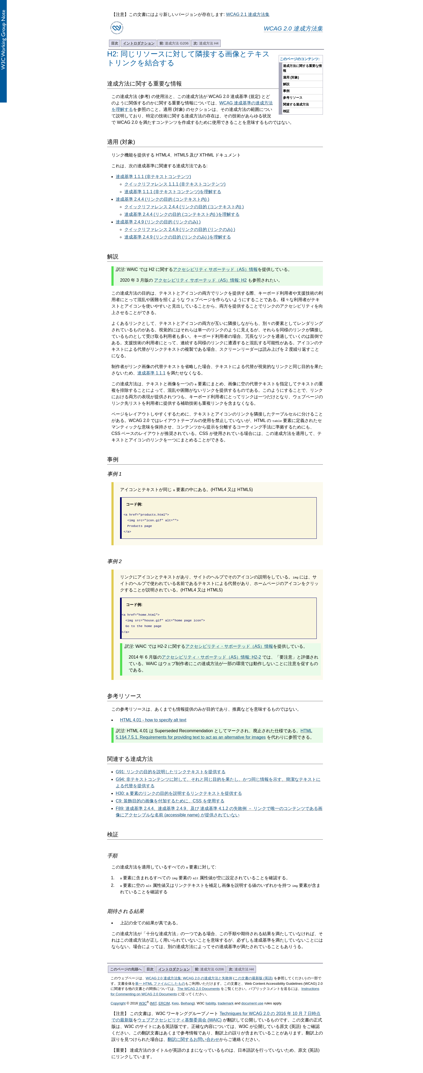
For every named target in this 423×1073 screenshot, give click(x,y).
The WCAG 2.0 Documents (198, 984)
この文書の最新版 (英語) (253, 974)
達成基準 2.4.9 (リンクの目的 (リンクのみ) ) (158, 222)
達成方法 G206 (174, 43)
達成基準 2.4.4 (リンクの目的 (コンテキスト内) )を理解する (182, 214)
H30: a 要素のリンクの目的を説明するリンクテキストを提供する (179, 789)
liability (211, 999)
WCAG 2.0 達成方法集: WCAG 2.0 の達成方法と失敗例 (189, 974)
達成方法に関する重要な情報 (302, 68)
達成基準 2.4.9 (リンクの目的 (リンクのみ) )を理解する (177, 237)
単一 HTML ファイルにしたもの (160, 979)
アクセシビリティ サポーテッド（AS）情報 (215, 269)
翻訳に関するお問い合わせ (193, 1035)
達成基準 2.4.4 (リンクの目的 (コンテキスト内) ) (162, 199)
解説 (286, 84)
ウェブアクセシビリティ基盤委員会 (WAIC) (179, 1015)
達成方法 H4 (206, 43)
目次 (114, 43)
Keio (175, 999)
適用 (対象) (291, 77)
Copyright (118, 999)
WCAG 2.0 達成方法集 (293, 28)
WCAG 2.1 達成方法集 (248, 14)
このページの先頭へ (126, 965)
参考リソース (292, 98)
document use (252, 999)
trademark (226, 999)
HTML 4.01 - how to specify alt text (153, 715)
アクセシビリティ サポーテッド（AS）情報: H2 (200, 280)
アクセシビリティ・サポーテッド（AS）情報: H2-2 (211, 652)
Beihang (187, 999)
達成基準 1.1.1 (151, 373)
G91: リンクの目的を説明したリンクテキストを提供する (171, 767)
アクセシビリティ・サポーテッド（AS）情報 (229, 642)
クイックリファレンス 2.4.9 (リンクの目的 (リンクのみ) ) (179, 229)
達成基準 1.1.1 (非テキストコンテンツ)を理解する (172, 191)
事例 (286, 91)
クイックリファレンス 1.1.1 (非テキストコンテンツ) (175, 184)
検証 (286, 111)
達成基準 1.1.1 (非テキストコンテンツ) (153, 176)
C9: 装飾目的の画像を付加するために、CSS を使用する (170, 796)
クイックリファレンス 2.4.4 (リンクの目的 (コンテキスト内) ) (184, 207)
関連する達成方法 (296, 104)
